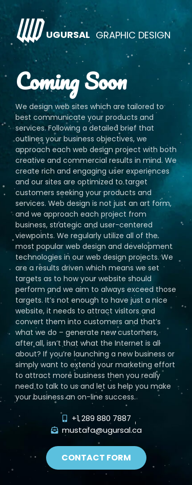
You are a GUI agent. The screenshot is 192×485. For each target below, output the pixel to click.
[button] (96, 458)
